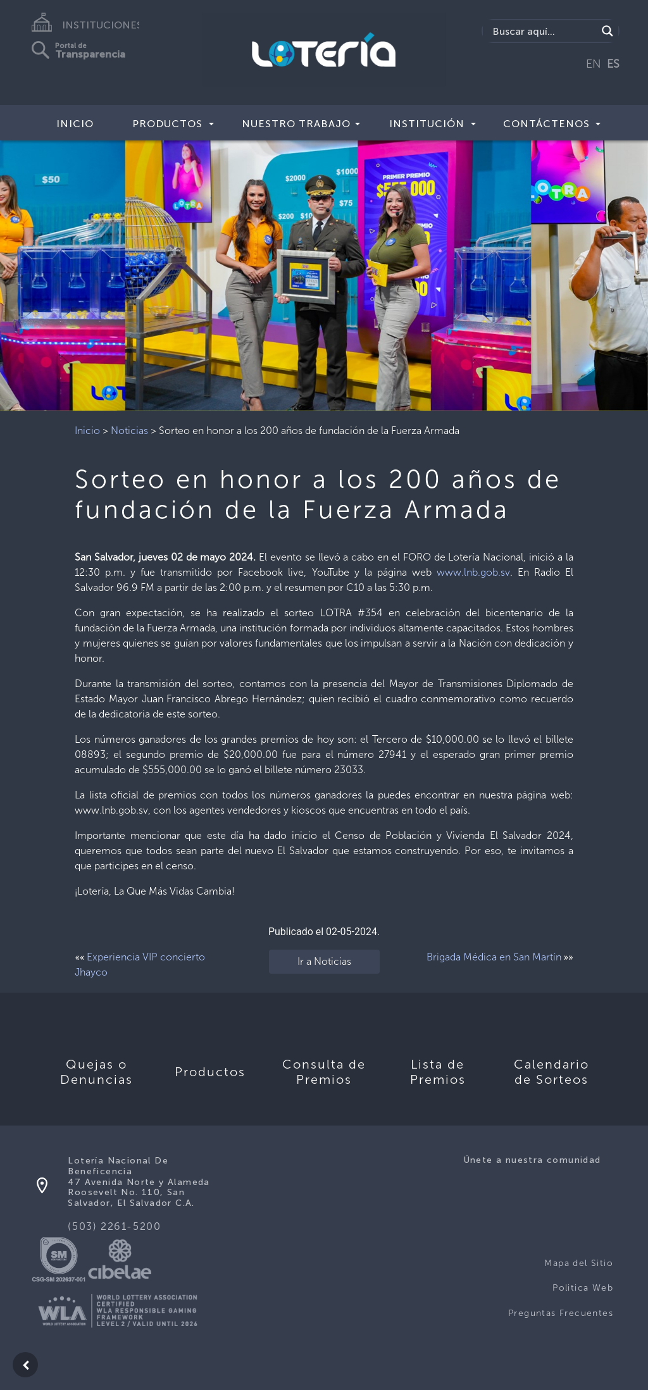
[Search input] (543, 31)
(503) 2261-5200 (114, 1226)
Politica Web (582, 1287)
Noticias (129, 431)
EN (593, 64)
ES (613, 64)
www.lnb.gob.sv (473, 572)
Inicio (75, 124)
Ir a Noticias (324, 961)
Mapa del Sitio (578, 1263)
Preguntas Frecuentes (560, 1313)
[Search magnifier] (607, 31)
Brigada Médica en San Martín (494, 957)
